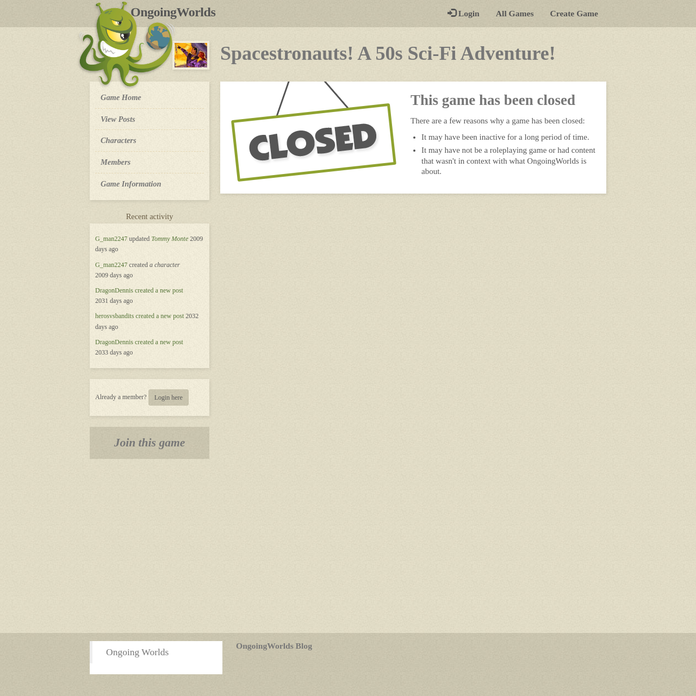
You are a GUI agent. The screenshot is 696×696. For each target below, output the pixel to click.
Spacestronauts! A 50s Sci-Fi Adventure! (388, 53)
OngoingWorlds (176, 12)
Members (115, 162)
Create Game (574, 13)
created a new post (159, 290)
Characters (118, 140)
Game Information (131, 183)
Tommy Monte (169, 239)
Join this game (149, 442)
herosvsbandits (114, 316)
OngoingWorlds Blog (274, 645)
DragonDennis (114, 290)
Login (464, 13)
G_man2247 (111, 239)
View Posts (118, 119)
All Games (515, 13)
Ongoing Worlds (137, 652)
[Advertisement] (348, 546)
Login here (168, 397)
